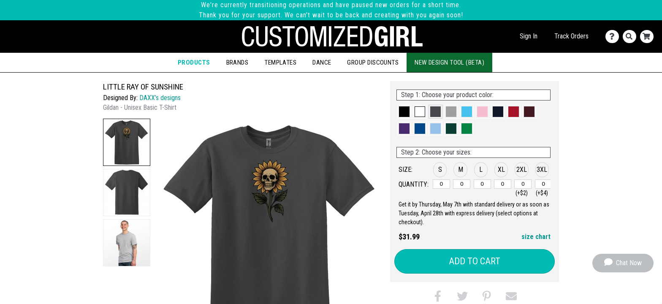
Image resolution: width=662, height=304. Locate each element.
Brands (237, 62)
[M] (461, 184)
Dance (321, 62)
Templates (280, 62)
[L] (482, 184)
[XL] (502, 184)
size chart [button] (536, 237)
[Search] (631, 36)
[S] (441, 184)
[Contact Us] (614, 36)
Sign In (528, 36)
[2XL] (523, 184)
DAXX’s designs (160, 98)
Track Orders (571, 36)
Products (194, 62)
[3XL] (543, 184)
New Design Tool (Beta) (449, 62)
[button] (126, 142)
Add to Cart (474, 261)
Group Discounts (373, 62)
